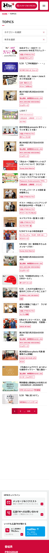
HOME (4, 13)
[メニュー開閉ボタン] (44, 6)
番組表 (9, 546)
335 (28, 411)
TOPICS (13, 13)
